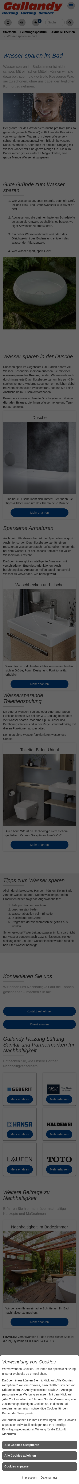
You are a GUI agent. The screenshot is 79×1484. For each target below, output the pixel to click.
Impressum (29, 1477)
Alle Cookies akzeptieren (21, 1445)
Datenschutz (49, 1477)
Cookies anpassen (17, 1466)
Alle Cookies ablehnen (20, 1455)
